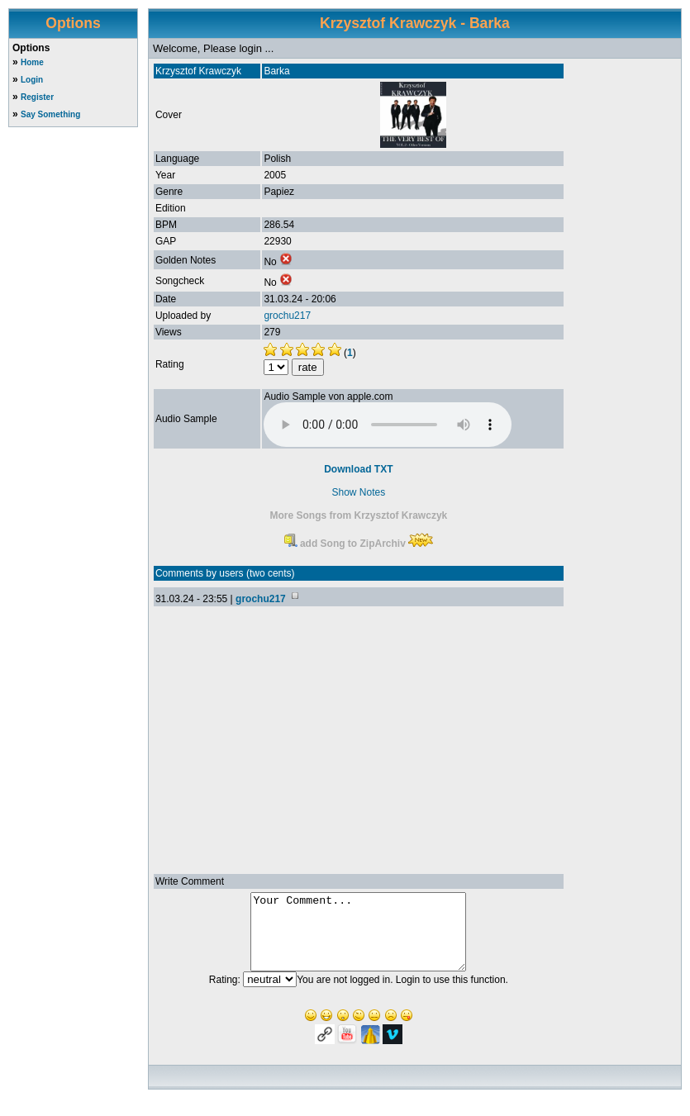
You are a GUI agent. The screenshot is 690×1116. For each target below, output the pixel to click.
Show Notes (359, 492)
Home (32, 62)
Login (32, 79)
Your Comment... (358, 939)
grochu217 (287, 315)
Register (37, 97)
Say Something (50, 114)
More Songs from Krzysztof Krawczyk (359, 515)
